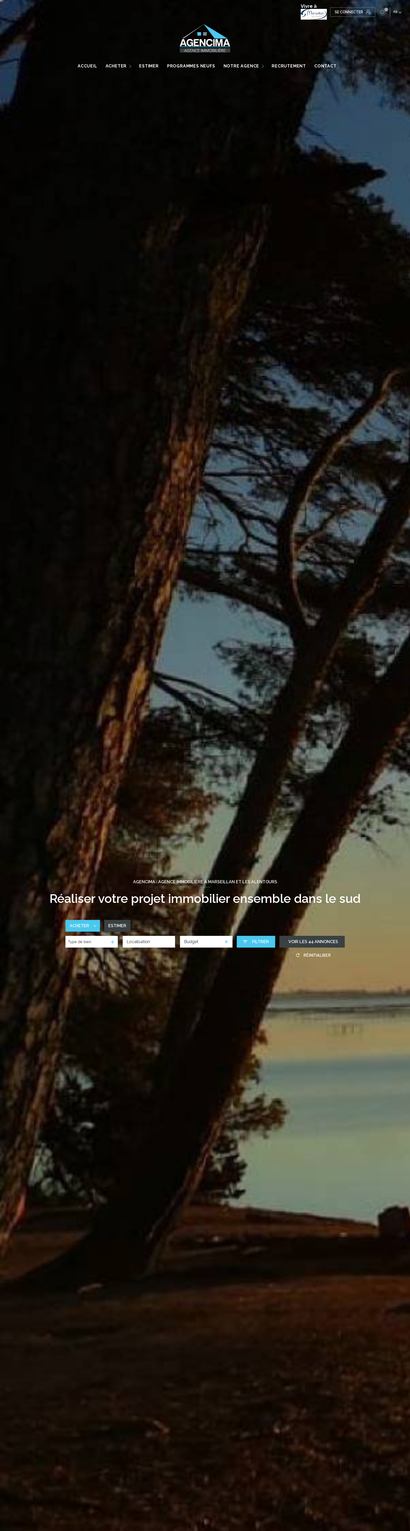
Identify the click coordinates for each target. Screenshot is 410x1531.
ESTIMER (149, 66)
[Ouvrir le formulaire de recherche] (256, 942)
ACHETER (116, 66)
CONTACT (325, 66)
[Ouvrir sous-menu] (131, 66)
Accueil (87, 66)
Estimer (117, 925)
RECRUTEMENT (289, 66)
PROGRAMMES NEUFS (191, 66)
